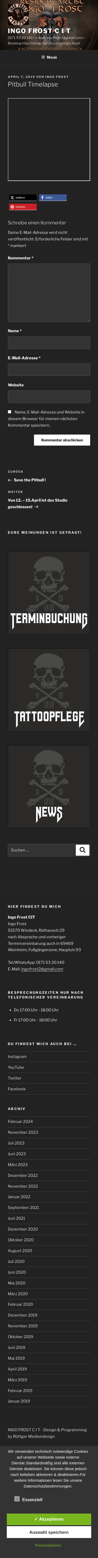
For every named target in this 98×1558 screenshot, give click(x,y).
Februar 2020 (20, 1304)
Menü (49, 57)
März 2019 (17, 1380)
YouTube (16, 1067)
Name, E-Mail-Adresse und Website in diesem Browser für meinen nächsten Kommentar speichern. (46, 419)
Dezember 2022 (23, 1175)
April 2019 (17, 1369)
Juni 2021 (16, 1218)
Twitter (14, 1078)
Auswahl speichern (48, 1532)
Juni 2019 (16, 1347)
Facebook (17, 1089)
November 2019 (23, 1326)
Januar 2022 (19, 1196)
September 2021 (23, 1207)
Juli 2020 (16, 1261)
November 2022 (23, 1186)
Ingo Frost (57, 77)
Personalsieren (48, 1545)
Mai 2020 (16, 1283)
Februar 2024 (20, 1121)
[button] (23, 197)
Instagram (17, 1056)
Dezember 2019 (22, 1315)
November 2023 (23, 1132)
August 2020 (20, 1250)
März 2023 (18, 1164)
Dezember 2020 (23, 1229)
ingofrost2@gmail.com (42, 969)
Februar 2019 (20, 1390)
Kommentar (20, 258)
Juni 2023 (17, 1154)
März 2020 (18, 1294)
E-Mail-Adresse (24, 358)
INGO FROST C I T (39, 31)
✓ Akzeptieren (49, 1519)
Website (16, 385)
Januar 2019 (19, 1401)
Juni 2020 (17, 1272)
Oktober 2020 (21, 1240)
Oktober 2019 (20, 1336)
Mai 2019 (16, 1358)
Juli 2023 (16, 1143)
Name (15, 331)
